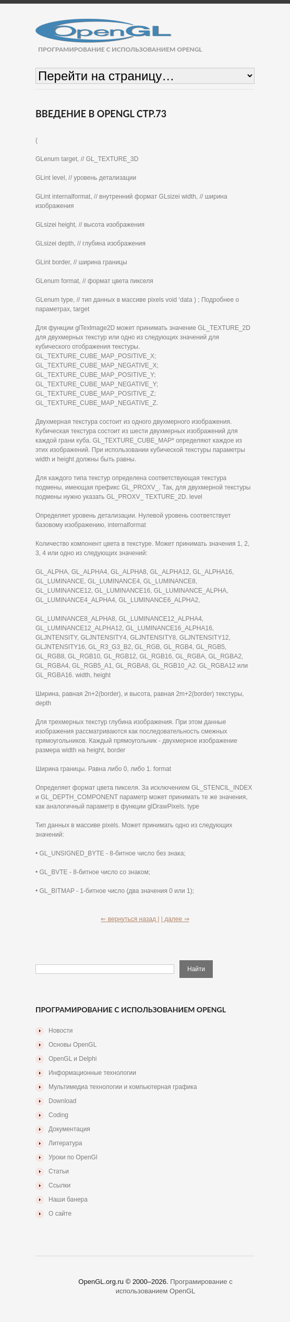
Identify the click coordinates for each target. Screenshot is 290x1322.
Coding (58, 1115)
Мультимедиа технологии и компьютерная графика (123, 1087)
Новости (60, 1030)
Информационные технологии (92, 1072)
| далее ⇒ (175, 919)
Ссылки (59, 1185)
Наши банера (68, 1199)
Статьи (59, 1171)
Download (62, 1101)
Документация (69, 1129)
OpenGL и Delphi (72, 1058)
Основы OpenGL (72, 1044)
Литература (65, 1143)
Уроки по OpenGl (73, 1157)
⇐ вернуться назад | (130, 919)
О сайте (60, 1213)
